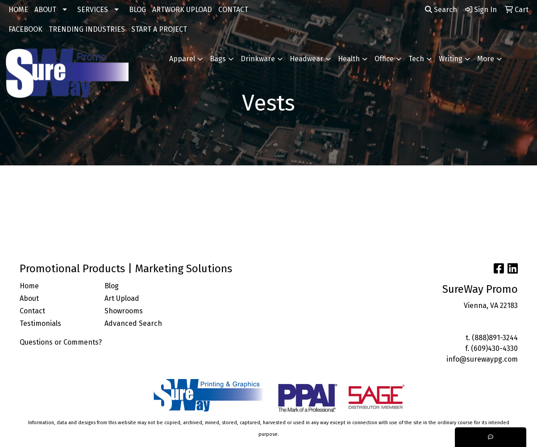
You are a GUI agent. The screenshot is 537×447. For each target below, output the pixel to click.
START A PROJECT (159, 29)
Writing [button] (450, 59)
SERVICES (92, 9)
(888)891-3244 (495, 337)
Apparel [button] (182, 59)
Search (441, 9)
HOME (18, 9)
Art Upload (121, 298)
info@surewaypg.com (482, 359)
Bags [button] (218, 59)
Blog (111, 286)
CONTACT (233, 9)
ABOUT (45, 9)
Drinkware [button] (258, 59)
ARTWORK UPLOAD (182, 9)
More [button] (485, 59)
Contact (32, 311)
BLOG (137, 9)
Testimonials (40, 323)
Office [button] (384, 59)
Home (29, 286)
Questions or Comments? (61, 342)
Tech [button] (416, 59)
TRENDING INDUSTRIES (87, 29)
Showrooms (123, 311)
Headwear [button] (306, 59)
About (29, 298)
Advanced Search (133, 323)
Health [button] (349, 59)
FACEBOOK (25, 29)
